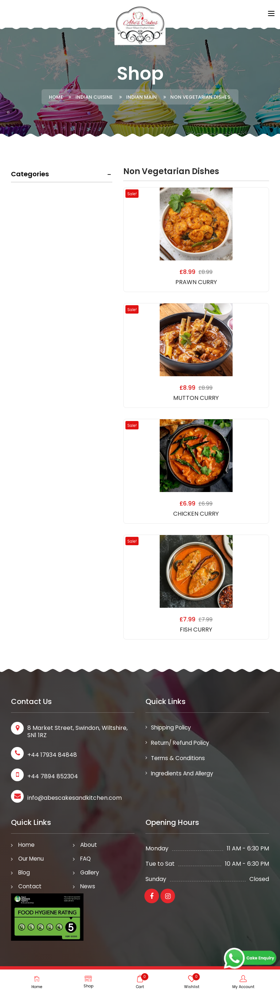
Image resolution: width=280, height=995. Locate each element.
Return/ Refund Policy (182, 744)
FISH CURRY (196, 629)
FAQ (86, 860)
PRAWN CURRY (196, 282)
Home (56, 97)
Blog (24, 874)
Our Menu (32, 860)
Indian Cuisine (94, 97)
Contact (30, 889)
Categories (30, 173)
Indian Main (141, 97)
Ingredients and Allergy (184, 776)
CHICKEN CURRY (196, 514)
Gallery (90, 874)
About (89, 845)
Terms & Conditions (179, 760)
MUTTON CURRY (196, 398)
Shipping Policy (172, 728)
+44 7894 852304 (52, 776)
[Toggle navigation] (271, 14)
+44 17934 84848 (52, 755)
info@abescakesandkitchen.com (74, 798)
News (88, 889)
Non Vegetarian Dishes (200, 97)
